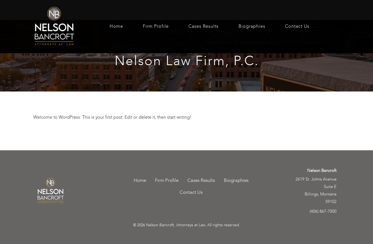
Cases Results (203, 26)
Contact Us (297, 26)
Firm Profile (156, 26)
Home (116, 26)
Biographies (252, 26)
